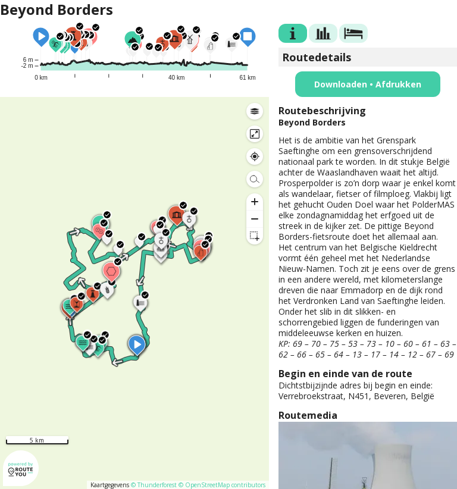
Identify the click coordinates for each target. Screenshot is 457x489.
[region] (134, 293)
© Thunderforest (154, 485)
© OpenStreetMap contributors (222, 485)
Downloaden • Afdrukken (367, 84)
